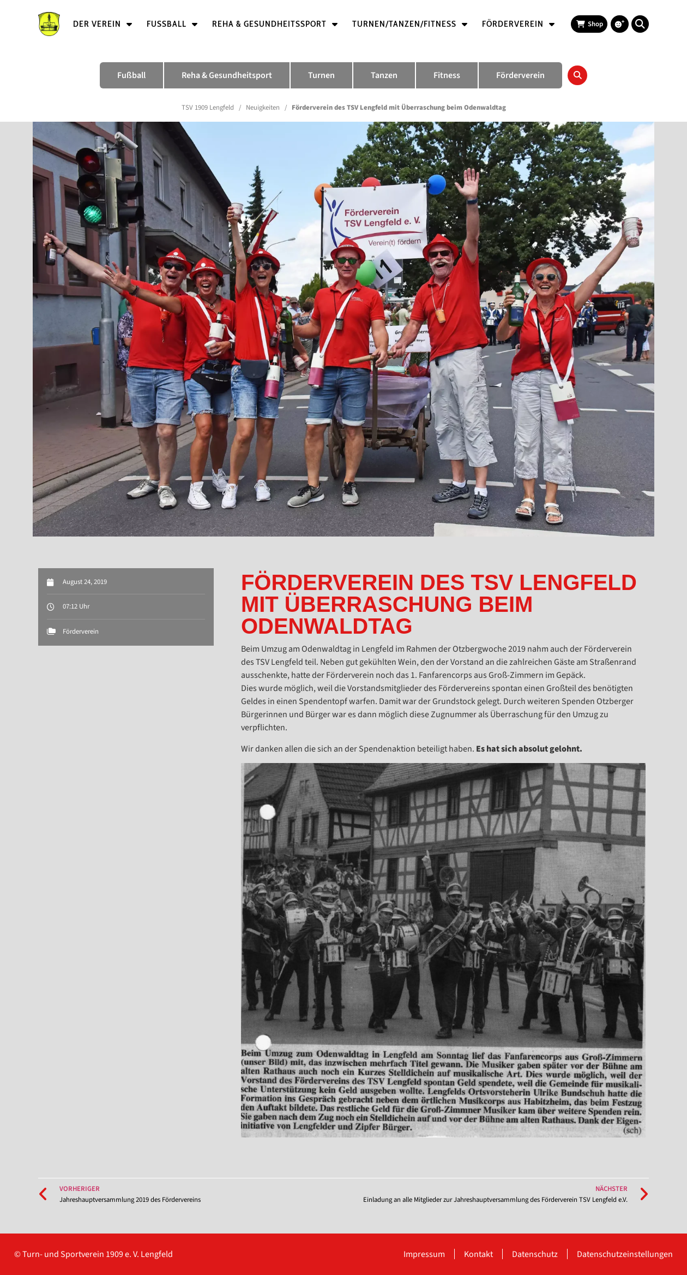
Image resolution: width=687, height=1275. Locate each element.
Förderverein (518, 24)
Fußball (172, 24)
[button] (640, 24)
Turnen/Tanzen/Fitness (410, 24)
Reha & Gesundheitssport (275, 24)
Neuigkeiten (263, 107)
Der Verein (102, 24)
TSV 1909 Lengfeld (208, 107)
